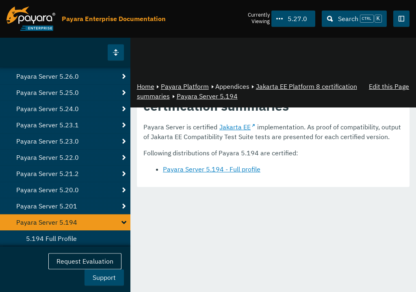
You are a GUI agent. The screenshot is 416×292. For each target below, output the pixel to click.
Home (145, 86)
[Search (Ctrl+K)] (354, 19)
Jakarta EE (235, 127)
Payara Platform (185, 86)
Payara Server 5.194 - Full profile (211, 169)
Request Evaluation (84, 261)
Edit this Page (389, 86)
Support (104, 277)
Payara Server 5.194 (207, 96)
